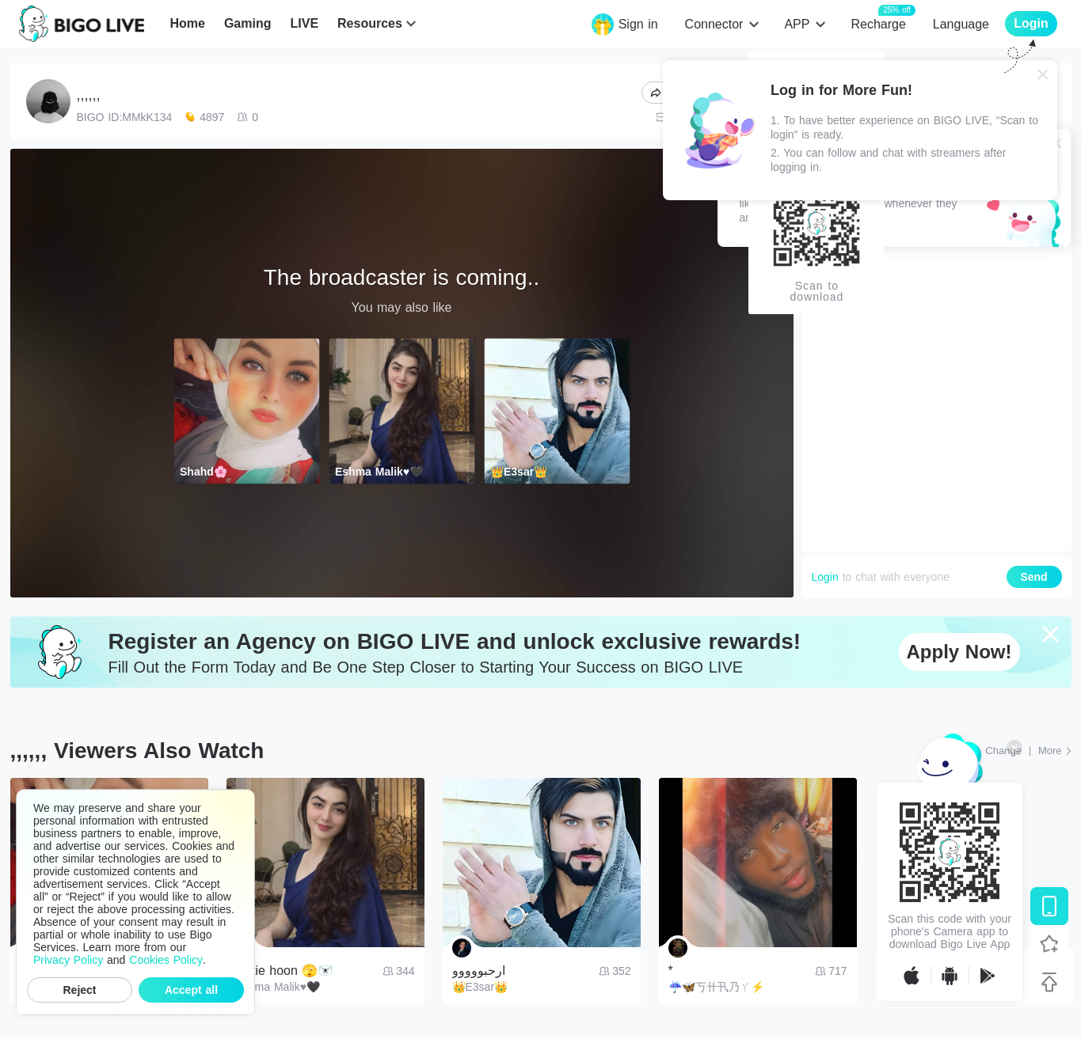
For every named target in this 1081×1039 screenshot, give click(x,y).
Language (961, 24)
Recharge (878, 23)
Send (1033, 577)
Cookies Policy (166, 960)
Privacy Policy (68, 960)
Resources (369, 23)
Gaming (248, 23)
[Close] (1043, 74)
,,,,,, (89, 95)
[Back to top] (1049, 982)
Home (186, 23)
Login (825, 577)
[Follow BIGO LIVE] (1049, 944)
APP (796, 24)
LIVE (304, 23)
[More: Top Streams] (1054, 751)
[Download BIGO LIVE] (1049, 906)
